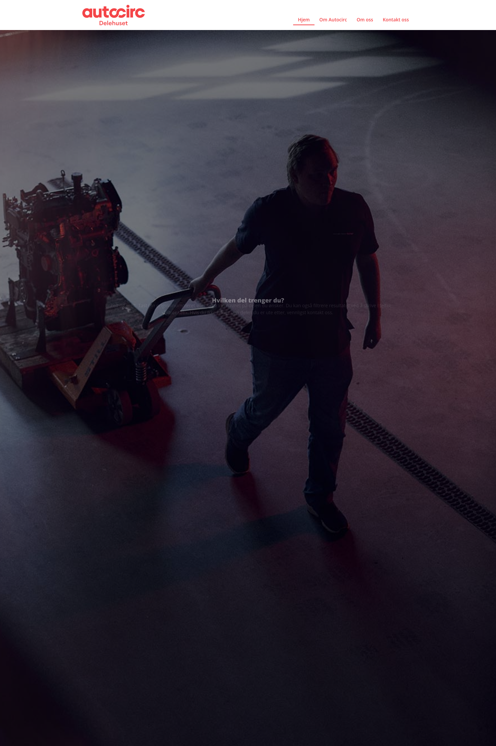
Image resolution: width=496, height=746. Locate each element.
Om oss (365, 19)
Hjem (304, 19)
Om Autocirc (333, 19)
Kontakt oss (396, 19)
